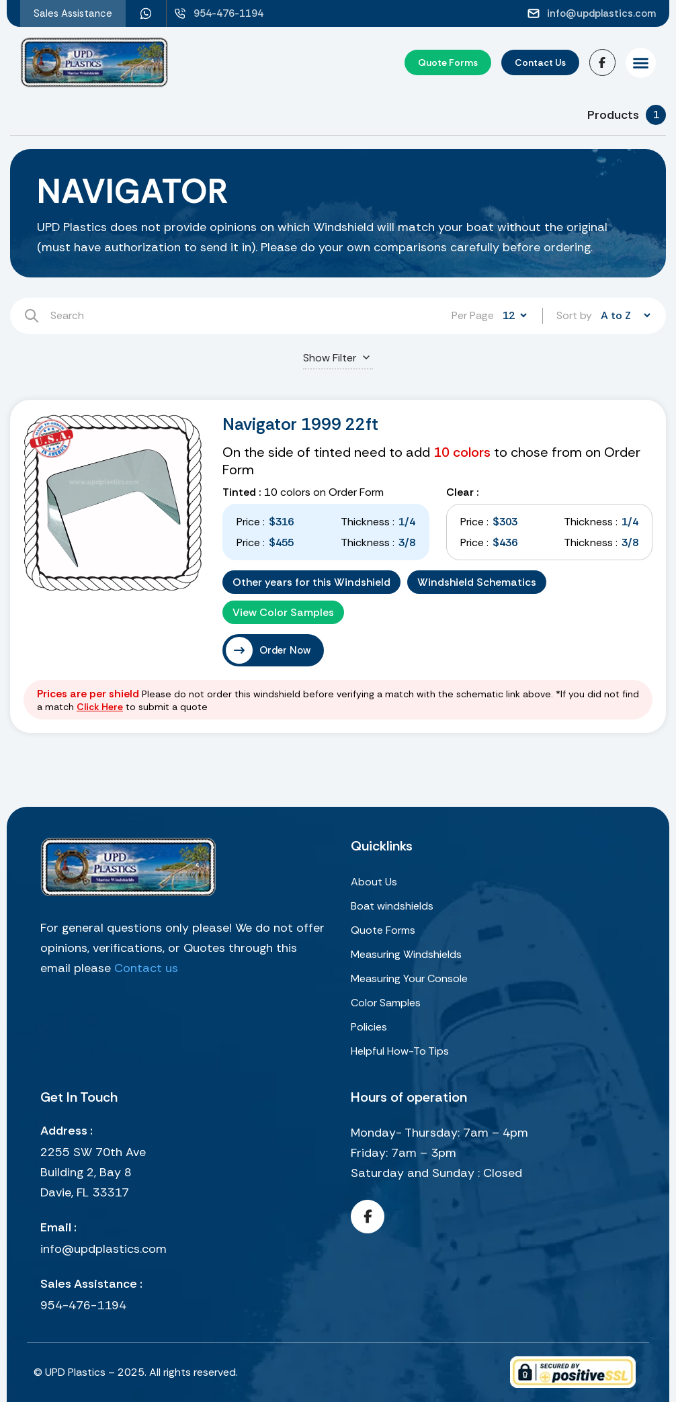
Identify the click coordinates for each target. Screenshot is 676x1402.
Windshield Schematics (476, 582)
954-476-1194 (83, 1305)
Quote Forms (383, 930)
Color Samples (386, 1003)
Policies (369, 1027)
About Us (374, 882)
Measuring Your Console (409, 978)
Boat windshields (392, 906)
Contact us (146, 968)
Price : (251, 522)
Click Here (100, 707)
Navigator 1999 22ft (300, 424)
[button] (641, 63)
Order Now (284, 650)
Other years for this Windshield (311, 582)
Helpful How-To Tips (400, 1051)
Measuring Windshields (406, 954)
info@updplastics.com (103, 1249)
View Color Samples (283, 612)
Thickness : (367, 522)
